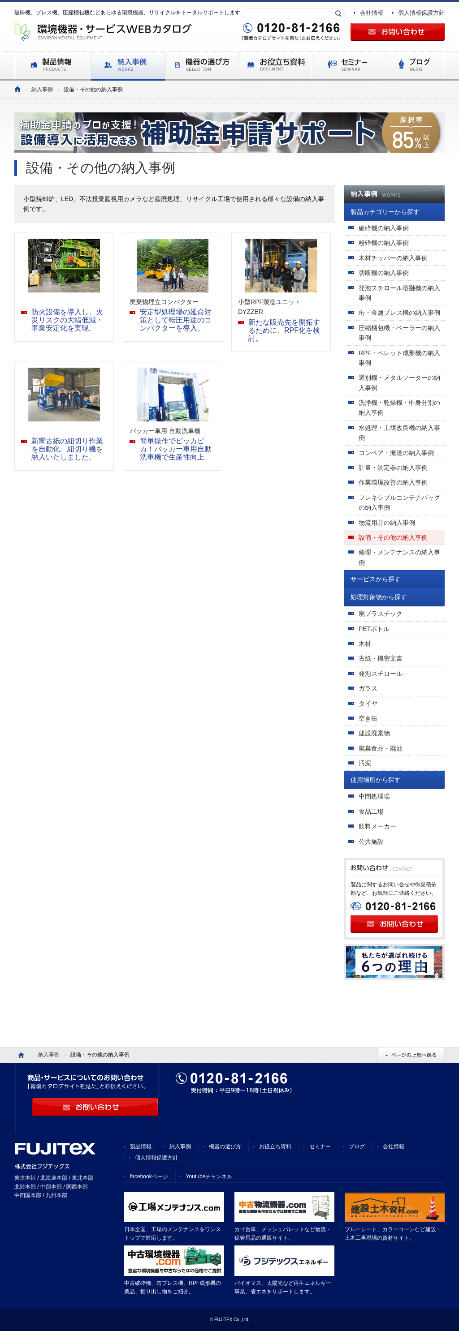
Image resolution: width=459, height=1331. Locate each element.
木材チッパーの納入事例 (393, 258)
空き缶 (368, 718)
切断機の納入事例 (384, 272)
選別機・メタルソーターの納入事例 (399, 382)
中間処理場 (374, 796)
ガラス (368, 688)
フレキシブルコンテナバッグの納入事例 (399, 502)
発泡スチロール (381, 673)
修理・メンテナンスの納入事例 (399, 557)
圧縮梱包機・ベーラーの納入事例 (399, 332)
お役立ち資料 (275, 1146)
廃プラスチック (381, 613)
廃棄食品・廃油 (381, 748)
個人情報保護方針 (421, 12)
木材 (365, 643)
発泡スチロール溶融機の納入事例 (399, 292)
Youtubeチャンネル (209, 1176)
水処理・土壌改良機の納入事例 (399, 432)
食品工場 (371, 811)
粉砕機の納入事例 (384, 242)
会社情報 (371, 12)
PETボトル (374, 628)
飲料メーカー (377, 826)
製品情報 (141, 1146)
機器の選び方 (225, 1146)
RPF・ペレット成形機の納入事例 (399, 357)
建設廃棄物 (374, 733)
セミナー (320, 1146)
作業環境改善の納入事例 (393, 482)
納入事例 (42, 89)
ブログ (357, 1146)
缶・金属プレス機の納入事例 (399, 312)
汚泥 (365, 763)
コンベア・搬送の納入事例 (396, 452)
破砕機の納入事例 (384, 228)
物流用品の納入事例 (387, 522)
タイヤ (368, 703)
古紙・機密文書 (381, 658)
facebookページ (149, 1176)
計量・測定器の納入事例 (393, 467)
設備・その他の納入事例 (393, 537)
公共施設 (371, 841)
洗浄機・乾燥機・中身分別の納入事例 (399, 407)
